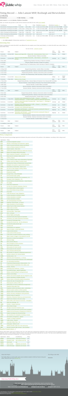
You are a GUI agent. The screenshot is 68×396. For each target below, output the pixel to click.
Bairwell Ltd (17, 358)
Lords (47, 5)
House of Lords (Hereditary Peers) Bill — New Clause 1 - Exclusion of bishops (31, 58)
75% (2, 177)
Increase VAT (10, 225)
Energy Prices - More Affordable (14, 173)
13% (2, 209)
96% (2, 268)
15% (2, 197)
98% (2, 148)
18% (2, 179)
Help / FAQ (65, 5)
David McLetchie (11, 338)
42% (2, 191)
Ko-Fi (46, 386)
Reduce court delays (12, 273)
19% (2, 195)
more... (13, 329)
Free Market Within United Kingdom (15, 188)
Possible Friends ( (5, 329)
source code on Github (36, 391)
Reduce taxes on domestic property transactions (18, 279)
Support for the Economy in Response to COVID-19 (19, 311)
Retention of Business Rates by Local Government (19, 297)
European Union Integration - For (14, 179)
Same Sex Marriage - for (12, 302)
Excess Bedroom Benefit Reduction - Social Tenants (19, 181)
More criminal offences (12, 241)
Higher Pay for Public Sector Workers (15, 206)
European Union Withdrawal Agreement (24, 107)
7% (1, 186)
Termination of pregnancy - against (15, 316)
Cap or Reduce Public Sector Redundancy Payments (19, 159)
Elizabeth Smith (10, 340)
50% (2, 168)
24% (2, 216)
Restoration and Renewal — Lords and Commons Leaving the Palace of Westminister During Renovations (32, 109)
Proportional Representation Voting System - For (18, 263)
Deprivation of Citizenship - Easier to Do (16, 166)
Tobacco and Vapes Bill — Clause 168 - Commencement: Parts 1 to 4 (31, 54)
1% (1, 193)
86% (2, 164)
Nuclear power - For (11, 256)
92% (2, 266)
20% (2, 145)
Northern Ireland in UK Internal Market (16, 254)
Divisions (39, 5)
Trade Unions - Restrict (12, 320)
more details (42, 22)
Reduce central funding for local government (17, 272)
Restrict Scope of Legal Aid (13, 295)
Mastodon (50, 357)
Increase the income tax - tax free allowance (17, 222)
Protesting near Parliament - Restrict (15, 268)
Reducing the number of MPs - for (15, 282)
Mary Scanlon (10, 343)
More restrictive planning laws (14, 250)
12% (2, 182)
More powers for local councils (14, 247)
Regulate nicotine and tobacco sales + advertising (18, 288)
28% (2, 259)
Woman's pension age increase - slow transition (18, 327)
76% (2, 254)
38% (2, 241)
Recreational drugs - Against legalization (16, 270)
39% (2, 277)
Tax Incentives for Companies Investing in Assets (18, 314)
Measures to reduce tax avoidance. (15, 238)
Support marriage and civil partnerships (16, 313)
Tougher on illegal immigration (14, 318)
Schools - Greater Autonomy (13, 304)
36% (2, 170)
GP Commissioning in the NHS (14, 200)
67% (2, 143)
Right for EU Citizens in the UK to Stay (16, 298)
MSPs (51, 5)
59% (2, 147)
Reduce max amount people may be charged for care (19, 275)
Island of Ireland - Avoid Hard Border (15, 229)
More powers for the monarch (14, 248)
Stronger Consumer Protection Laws (15, 307)
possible (40, 48)
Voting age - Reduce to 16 (13, 323)
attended (36, 48)
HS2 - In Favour (10, 213)
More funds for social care (13, 245)
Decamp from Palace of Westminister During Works (19, 163)
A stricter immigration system (13, 141)
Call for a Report (11, 157)
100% (2, 150)
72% (2, 188)
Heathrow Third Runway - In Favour (15, 202)
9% (1, 214)
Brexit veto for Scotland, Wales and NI (16, 156)
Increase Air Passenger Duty (13, 220)
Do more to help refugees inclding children (17, 168)
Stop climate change (11, 306)
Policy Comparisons (6, 135)
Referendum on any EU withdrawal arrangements (18, 284)
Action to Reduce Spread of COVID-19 (16, 147)
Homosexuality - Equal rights (13, 211)
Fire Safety (9, 182)
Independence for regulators (13, 227)
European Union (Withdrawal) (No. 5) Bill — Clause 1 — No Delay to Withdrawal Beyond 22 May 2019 (31, 105)
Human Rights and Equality (13, 214)
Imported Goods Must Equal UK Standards (17, 216)
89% (2, 141)
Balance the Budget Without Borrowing (16, 152)
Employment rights (11, 172)
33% (2, 189)
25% (2, 211)
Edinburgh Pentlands (21, 338)
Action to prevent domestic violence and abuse (18, 145)
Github (29, 386)
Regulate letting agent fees (13, 286)
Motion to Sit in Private (20, 76)
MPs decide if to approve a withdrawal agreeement (19, 252)
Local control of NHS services (14, 232)
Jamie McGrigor (10, 345)
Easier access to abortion (13, 170)
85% (2, 273)
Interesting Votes (5, 43)
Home (35, 5)
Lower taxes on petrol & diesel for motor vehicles (18, 234)
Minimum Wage (10, 239)
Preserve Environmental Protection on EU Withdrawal (19, 259)
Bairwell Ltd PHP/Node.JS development (18, 393)
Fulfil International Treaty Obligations (15, 193)
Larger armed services (12, 231)
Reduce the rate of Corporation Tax (15, 281)
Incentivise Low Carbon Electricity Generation (17, 218)
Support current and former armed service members (19, 309)
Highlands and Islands (21, 343)
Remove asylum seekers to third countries (17, 289)
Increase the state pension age (14, 223)
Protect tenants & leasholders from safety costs (18, 264)
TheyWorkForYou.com (31, 40)
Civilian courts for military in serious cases (17, 161)
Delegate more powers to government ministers (18, 164)
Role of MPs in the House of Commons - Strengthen (19, 300)
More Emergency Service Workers (15, 243)
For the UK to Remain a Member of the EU (17, 186)
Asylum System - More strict (13, 148)
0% (1, 154)
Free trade (9, 191)
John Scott (9, 342)
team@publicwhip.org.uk (18, 392)
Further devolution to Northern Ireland (16, 195)
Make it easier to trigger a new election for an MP (18, 236)
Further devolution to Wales (13, 198)
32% (2, 247)
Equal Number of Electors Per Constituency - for (18, 177)
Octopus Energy (17, 384)
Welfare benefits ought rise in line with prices (17, 325)
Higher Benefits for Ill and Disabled (15, 204)
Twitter (60, 5)
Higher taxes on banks (12, 207)
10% (2, 157)
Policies (55, 5)
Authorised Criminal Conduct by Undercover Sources (19, 150)
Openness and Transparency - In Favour (16, 257)
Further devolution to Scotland (14, 197)
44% (2, 229)
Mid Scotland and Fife (21, 340)
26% (2, 261)
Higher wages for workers (13, 209)
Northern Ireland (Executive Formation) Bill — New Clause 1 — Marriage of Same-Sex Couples (32, 102)
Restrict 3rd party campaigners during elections (18, 293)
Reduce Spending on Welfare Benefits (16, 277)
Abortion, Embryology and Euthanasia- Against (18, 143)
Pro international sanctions (13, 261)
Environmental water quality (13, 175)
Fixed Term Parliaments (12, 184)
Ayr (16, 342)
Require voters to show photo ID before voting (18, 291)
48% (2, 172)
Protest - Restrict (11, 266)
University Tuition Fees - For (13, 322)
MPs (44, 5)
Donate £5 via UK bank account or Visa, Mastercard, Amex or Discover (34, 385)
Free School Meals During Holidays (15, 189)
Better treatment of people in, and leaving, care (18, 154)
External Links (4, 37)
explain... (44, 25)
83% (2, 213)
